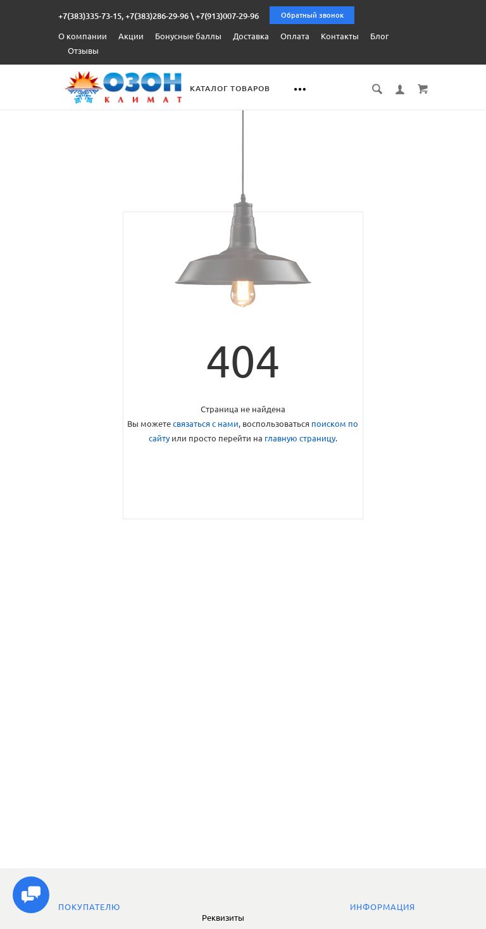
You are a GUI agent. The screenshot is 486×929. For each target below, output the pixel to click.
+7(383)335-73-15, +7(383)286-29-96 (123, 15)
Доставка (251, 36)
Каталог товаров (244, 88)
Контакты (340, 36)
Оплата (294, 36)
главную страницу (300, 437)
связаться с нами (206, 423)
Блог (379, 36)
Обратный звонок (312, 15)
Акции (131, 36)
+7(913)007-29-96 (227, 15)
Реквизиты (223, 917)
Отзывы (83, 50)
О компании (82, 36)
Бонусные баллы (188, 36)
